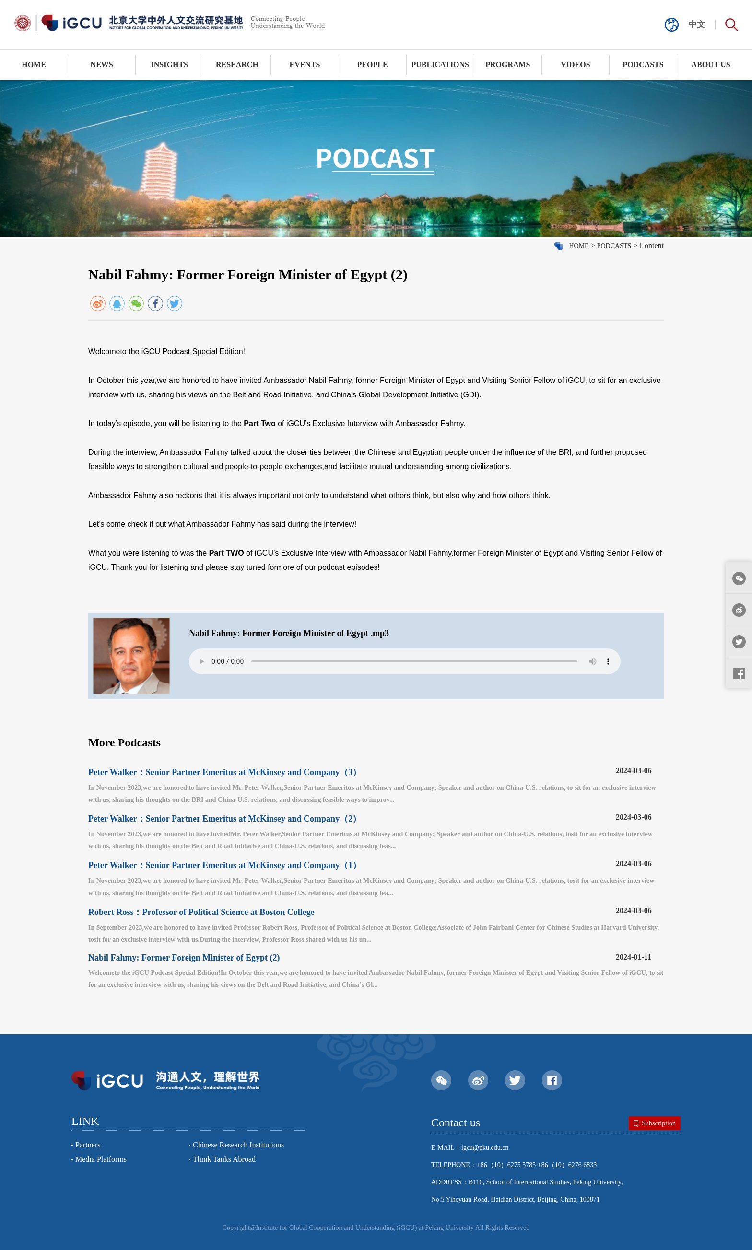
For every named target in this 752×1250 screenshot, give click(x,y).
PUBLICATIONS (440, 64)
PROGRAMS (507, 64)
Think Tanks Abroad (224, 1159)
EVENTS (304, 64)
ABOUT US (711, 64)
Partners (87, 1145)
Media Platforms (101, 1159)
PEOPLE (372, 64)
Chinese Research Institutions (238, 1145)
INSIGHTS (169, 64)
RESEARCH (237, 64)
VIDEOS (575, 64)
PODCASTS (643, 64)
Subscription (655, 1123)
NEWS (102, 64)
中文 (696, 24)
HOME (34, 64)
